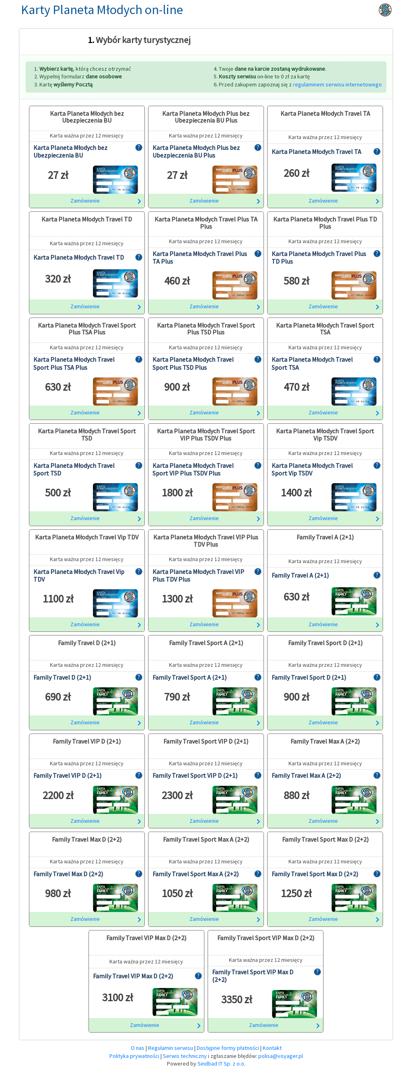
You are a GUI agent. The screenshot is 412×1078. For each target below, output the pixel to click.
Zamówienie (105, 200)
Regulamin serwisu (170, 1047)
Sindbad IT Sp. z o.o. (221, 1063)
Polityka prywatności (134, 1056)
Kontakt (272, 1047)
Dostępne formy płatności (228, 1047)
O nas (137, 1047)
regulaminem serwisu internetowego (337, 84)
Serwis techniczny (185, 1056)
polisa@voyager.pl (280, 1056)
